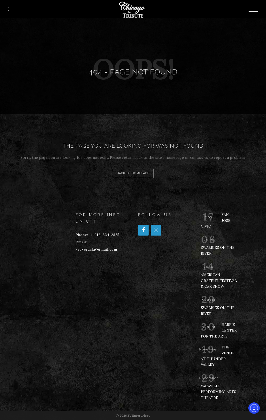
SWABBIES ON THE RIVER (218, 250)
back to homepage (133, 173)
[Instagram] (156, 230)
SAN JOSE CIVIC (215, 220)
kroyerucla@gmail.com (96, 249)
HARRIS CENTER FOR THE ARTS (219, 330)
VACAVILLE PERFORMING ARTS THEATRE (218, 392)
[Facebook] (143, 230)
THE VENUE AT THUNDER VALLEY (218, 356)
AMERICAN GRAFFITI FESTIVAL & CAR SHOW (219, 280)
